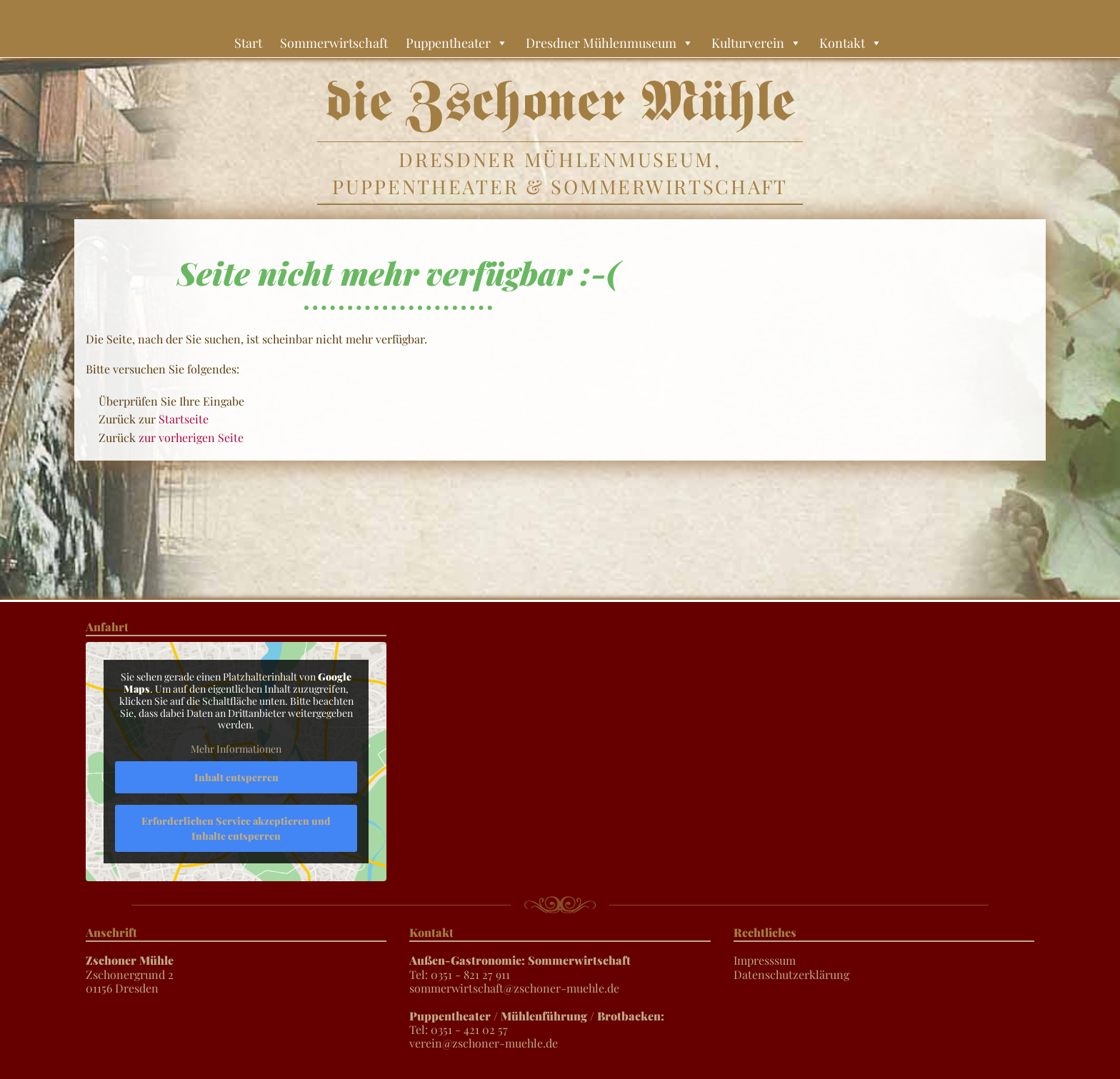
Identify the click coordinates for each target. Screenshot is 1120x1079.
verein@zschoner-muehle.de (483, 1042)
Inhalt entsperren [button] (236, 777)
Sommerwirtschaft (334, 42)
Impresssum (765, 960)
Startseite (184, 418)
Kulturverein (756, 43)
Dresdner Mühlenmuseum (610, 43)
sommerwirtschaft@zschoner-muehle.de (514, 987)
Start (248, 42)
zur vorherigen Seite (191, 437)
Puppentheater (457, 43)
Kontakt (850, 43)
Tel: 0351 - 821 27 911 (520, 967)
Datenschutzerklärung (791, 974)
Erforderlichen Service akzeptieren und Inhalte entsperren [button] (236, 828)
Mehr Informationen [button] (236, 749)
